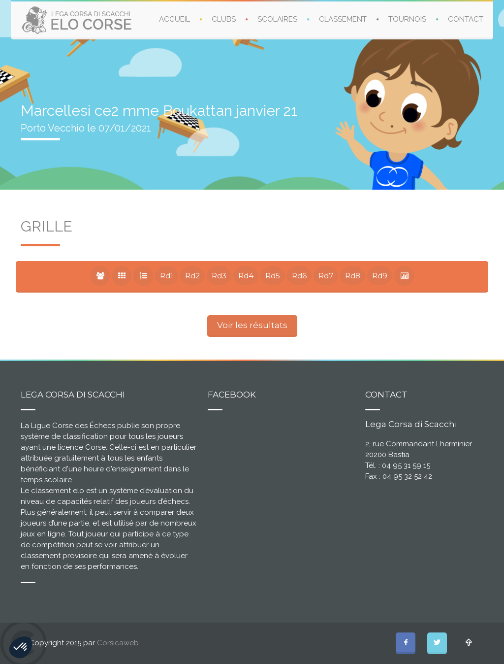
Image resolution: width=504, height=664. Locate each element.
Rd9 (379, 275)
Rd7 (325, 275)
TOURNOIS (407, 19)
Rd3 (219, 275)
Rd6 (299, 275)
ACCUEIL (174, 19)
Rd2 (192, 275)
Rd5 (272, 275)
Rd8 (352, 275)
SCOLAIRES (277, 19)
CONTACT (465, 19)
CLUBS (224, 19)
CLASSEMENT (343, 19)
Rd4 (245, 275)
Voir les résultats (252, 325)
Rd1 (166, 275)
